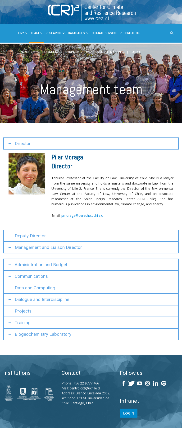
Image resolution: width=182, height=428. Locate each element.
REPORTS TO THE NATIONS (104, 52)
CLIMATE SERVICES (107, 33)
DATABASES (78, 33)
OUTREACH (73, 52)
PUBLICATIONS (49, 52)
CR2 (22, 33)
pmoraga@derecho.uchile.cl (82, 215)
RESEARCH (55, 33)
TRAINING (26, 52)
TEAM (36, 33)
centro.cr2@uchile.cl (85, 388)
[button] (171, 33)
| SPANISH (134, 52)
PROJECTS (132, 33)
